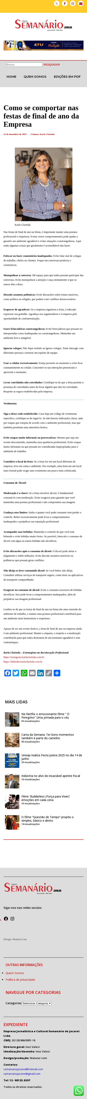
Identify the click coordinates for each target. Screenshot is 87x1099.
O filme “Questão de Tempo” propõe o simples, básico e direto (47, 818)
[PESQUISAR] (51, 64)
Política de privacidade (20, 980)
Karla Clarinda (47, 134)
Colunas (35, 134)
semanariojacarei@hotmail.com (23, 1069)
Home (11, 77)
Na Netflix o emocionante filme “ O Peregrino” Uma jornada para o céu (45, 715)
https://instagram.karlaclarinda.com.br (23, 657)
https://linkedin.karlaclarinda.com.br (23, 661)
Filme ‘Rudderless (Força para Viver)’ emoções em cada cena (45, 798)
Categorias (13, 1003)
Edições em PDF (67, 77)
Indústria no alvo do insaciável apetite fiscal (51, 776)
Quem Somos (35, 77)
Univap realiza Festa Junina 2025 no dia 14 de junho (51, 757)
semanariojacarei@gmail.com (21, 1074)
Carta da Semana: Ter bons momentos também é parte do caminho (47, 736)
